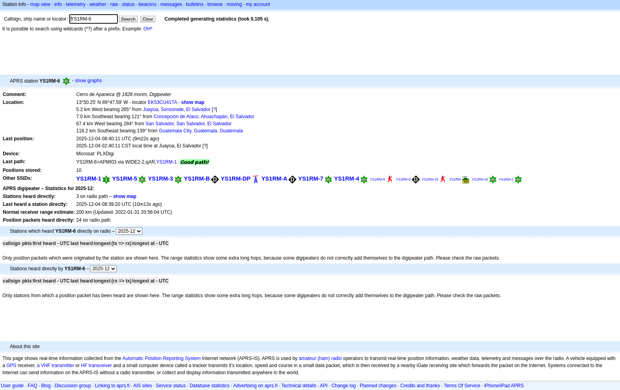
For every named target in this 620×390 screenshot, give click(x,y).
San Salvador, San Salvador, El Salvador (188, 123)
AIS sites (142, 385)
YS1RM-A (274, 178)
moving (234, 4)
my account (258, 4)
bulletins (194, 4)
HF (84, 365)
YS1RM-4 (346, 178)
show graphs (88, 80)
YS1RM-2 (506, 179)
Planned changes (378, 385)
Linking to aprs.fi (112, 385)
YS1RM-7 (310, 178)
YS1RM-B (197, 178)
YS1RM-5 (124, 178)
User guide (12, 385)
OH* (148, 29)
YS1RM (455, 179)
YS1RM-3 (160, 178)
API (323, 385)
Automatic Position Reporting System (161, 358)
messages (171, 4)
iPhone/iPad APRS (504, 385)
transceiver (100, 365)
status (128, 4)
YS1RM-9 (377, 179)
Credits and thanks (420, 385)
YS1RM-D (403, 179)
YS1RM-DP (236, 178)
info (58, 4)
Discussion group (73, 385)
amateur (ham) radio (320, 358)
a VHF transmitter (55, 365)
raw (114, 4)
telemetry (75, 4)
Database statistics (210, 385)
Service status (170, 385)
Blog (46, 385)
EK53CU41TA (162, 102)
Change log (343, 385)
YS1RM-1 (166, 162)
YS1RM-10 (479, 179)
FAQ (32, 385)
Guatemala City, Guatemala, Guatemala (201, 131)
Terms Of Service (462, 385)
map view (40, 4)
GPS (11, 365)
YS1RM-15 (430, 179)
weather (97, 4)
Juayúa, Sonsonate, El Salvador (176, 109)
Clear (147, 19)
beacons (147, 4)
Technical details (299, 385)
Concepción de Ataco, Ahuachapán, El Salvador (203, 116)
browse (215, 4)
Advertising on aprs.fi (255, 385)
